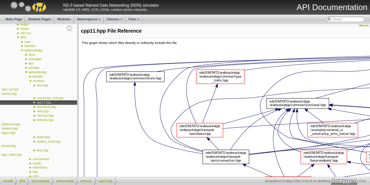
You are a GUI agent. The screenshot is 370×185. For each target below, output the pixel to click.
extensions (40, 167)
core (27, 42)
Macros (364, 25)
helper (24, 24)
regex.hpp (8, 133)
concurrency (41, 159)
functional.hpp (46, 107)
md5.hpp (43, 111)
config (37, 163)
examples (35, 59)
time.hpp (43, 150)
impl (35, 176)
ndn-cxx (25, 33)
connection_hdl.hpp (50, 98)
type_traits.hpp (12, 154)
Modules (64, 19)
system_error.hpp (49, 141)
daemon (29, 46)
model (24, 29)
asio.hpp (42, 85)
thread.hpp (9, 146)
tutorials (34, 68)
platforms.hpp (11, 124)
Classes (115, 20)
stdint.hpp (43, 137)
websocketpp (33, 50)
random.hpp (10, 128)
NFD (23, 37)
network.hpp (45, 120)
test (31, 63)
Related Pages (39, 19)
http (35, 172)
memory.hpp (45, 115)
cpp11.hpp (44, 102)
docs (32, 55)
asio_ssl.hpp (10, 89)
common (38, 81)
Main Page (14, 19)
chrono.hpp (9, 94)
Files (134, 20)
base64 (38, 76)
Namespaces (89, 20)
